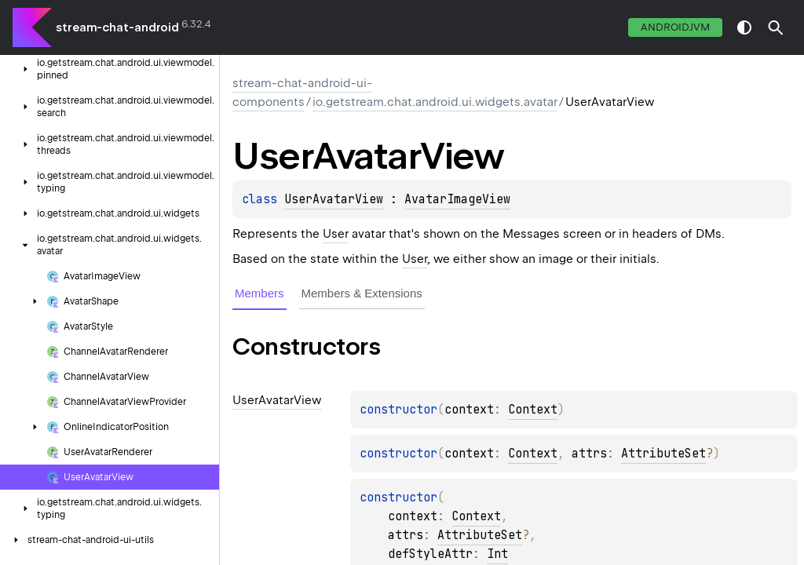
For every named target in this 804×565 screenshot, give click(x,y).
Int (497, 554)
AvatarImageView (457, 199)
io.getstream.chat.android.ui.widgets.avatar (434, 102)
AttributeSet (663, 453)
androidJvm (675, 27)
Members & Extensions (362, 293)
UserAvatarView (333, 199)
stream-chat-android (117, 27)
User (336, 234)
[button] (775, 27)
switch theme (744, 27)
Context (532, 409)
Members (259, 293)
